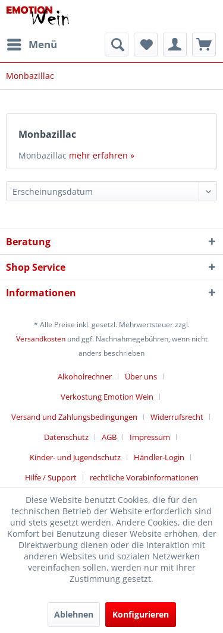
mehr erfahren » (101, 155)
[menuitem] (31, 44)
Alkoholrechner (85, 376)
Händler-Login (159, 457)
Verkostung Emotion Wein (107, 396)
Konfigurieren (140, 614)
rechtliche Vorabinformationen (144, 477)
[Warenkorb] (204, 44)
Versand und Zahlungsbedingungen (74, 417)
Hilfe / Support (51, 477)
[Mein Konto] (175, 44)
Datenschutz (66, 437)
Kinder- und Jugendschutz (75, 457)
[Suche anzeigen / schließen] (116, 44)
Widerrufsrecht (176, 417)
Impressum (150, 437)
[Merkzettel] (146, 44)
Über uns (141, 376)
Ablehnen (73, 614)
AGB (109, 437)
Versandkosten (40, 339)
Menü (32, 43)
